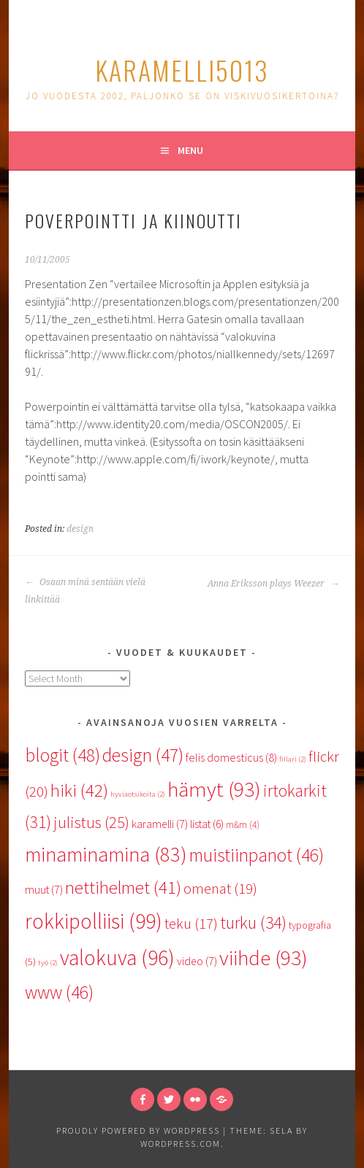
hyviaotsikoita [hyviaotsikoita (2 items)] (137, 794)
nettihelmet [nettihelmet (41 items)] (123, 887)
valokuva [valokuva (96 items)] (117, 957)
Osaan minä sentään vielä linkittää (85, 591)
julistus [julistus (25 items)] (91, 822)
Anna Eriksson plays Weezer (273, 584)
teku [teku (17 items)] (191, 923)
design (80, 529)
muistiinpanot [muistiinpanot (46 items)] (256, 855)
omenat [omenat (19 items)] (220, 888)
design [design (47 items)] (142, 755)
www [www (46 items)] (59, 992)
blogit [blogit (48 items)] (62, 755)
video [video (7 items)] (197, 961)
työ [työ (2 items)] (48, 962)
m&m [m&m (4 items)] (242, 825)
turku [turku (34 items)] (253, 922)
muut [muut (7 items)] (44, 889)
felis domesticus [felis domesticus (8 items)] (231, 757)
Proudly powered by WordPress (138, 1130)
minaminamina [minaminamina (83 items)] (106, 854)
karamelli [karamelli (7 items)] (160, 823)
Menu (190, 150)
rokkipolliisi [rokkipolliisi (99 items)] (93, 921)
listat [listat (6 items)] (207, 824)
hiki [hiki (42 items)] (79, 790)
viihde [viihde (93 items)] (263, 958)
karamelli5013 (182, 69)
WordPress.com (180, 1143)
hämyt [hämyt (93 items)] (214, 789)
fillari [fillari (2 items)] (292, 759)
